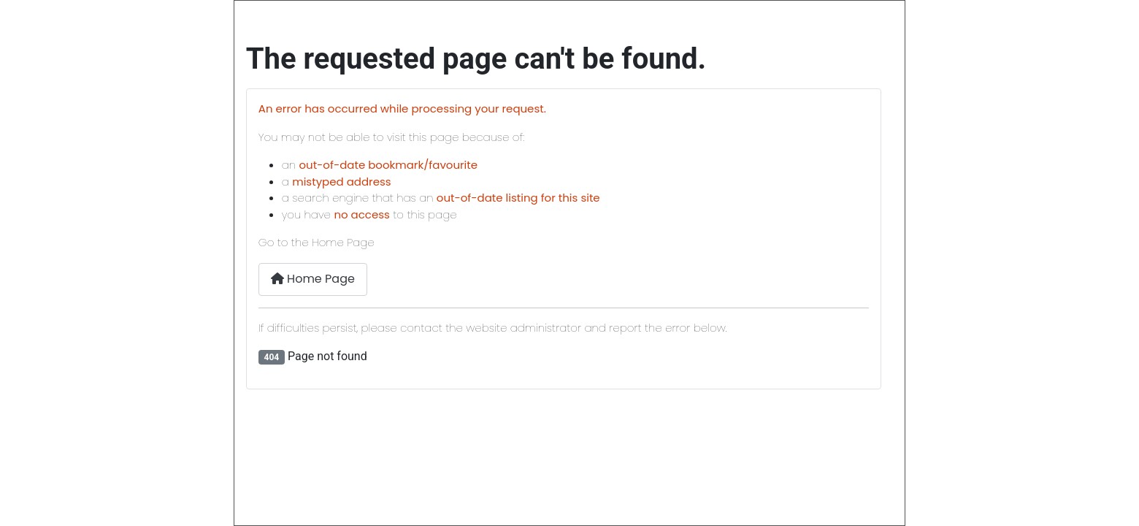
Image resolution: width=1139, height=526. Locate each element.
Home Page (313, 278)
